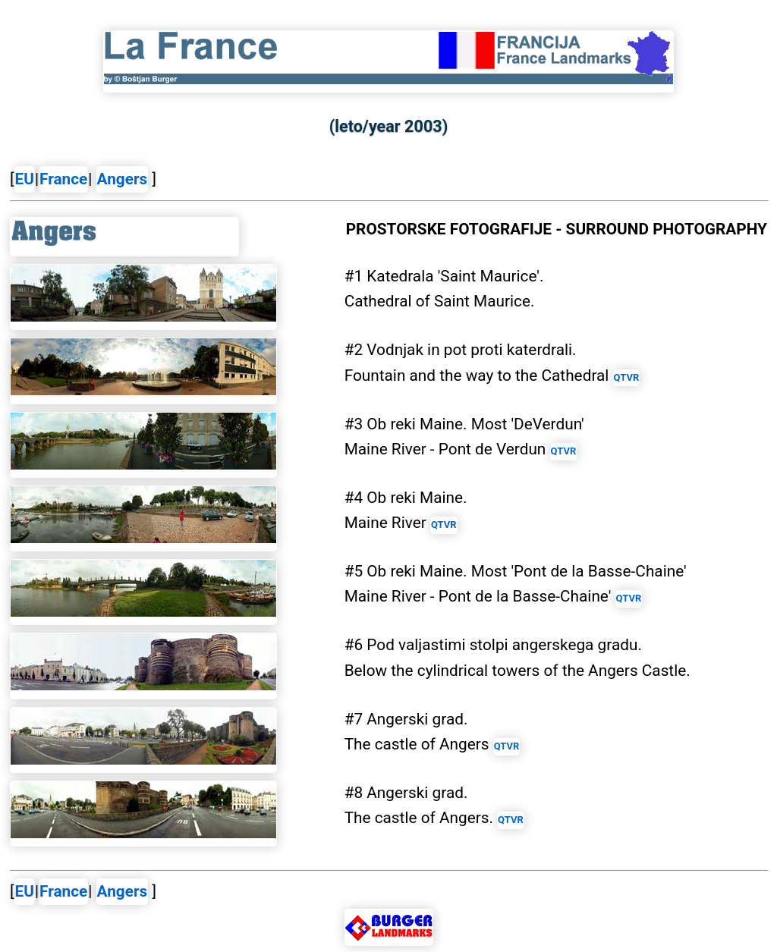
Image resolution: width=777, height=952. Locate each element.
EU (24, 179)
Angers (122, 179)
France (63, 179)
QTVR (627, 377)
